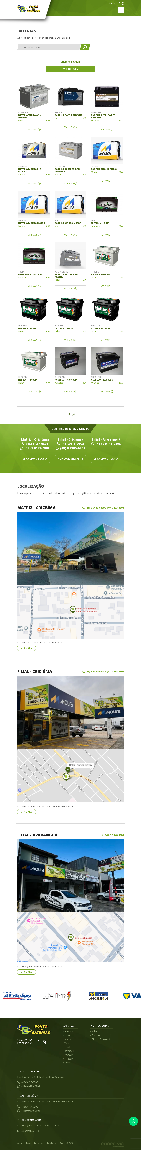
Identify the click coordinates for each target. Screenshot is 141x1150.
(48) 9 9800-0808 (70, 448)
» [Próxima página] (73, 414)
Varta (67, 1043)
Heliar (67, 1035)
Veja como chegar (35, 458)
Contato (96, 1035)
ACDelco (68, 1031)
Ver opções (70, 69)
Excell (67, 1062)
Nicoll (67, 1046)
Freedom (68, 1058)
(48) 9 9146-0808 (106, 443)
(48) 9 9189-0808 (35, 448)
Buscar (85, 47)
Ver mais (33, 129)
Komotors (69, 1050)
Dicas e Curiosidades (102, 1039)
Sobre (94, 1031)
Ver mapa (26, 648)
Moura (67, 1039)
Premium (68, 1054)
